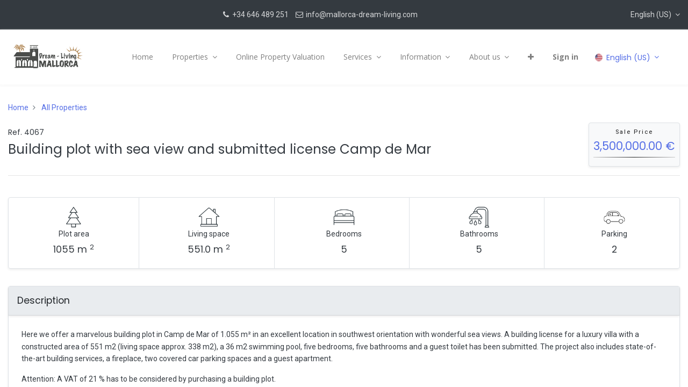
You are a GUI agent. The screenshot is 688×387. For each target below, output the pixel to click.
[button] (655, 14)
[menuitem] (142, 57)
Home (18, 107)
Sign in (565, 57)
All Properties (64, 107)
